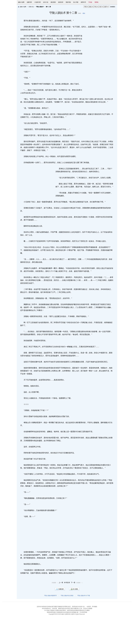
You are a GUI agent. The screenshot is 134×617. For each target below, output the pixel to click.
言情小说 (31, 6)
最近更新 (53, 2)
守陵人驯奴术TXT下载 (83, 595)
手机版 (90, 2)
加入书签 (75, 2)
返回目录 (60, 2)
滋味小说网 (21, 2)
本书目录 (67, 582)
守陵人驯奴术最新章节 (50, 595)
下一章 (73, 582)
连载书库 (29, 2)
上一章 (61, 582)
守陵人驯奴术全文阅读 (67, 595)
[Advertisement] (99, 64)
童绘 (84, 13)
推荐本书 (83, 2)
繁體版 (96, 2)
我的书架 (68, 2)
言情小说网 (71, 614)
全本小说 (45, 2)
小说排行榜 (37, 2)
